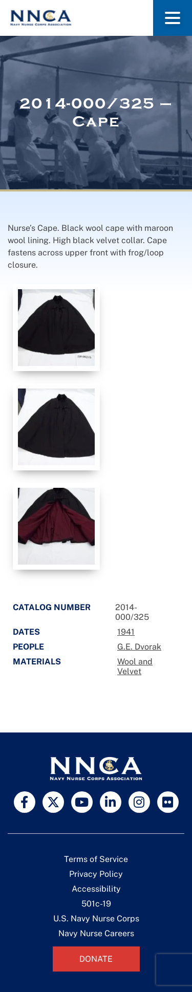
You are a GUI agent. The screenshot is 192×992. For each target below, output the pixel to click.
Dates (26, 632)
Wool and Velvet (135, 666)
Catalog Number (52, 607)
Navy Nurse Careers (96, 933)
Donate (96, 959)
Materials (37, 661)
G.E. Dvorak (139, 647)
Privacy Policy (96, 874)
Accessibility (96, 889)
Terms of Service (96, 859)
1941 (126, 632)
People (28, 647)
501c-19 (96, 904)
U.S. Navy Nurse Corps (96, 918)
